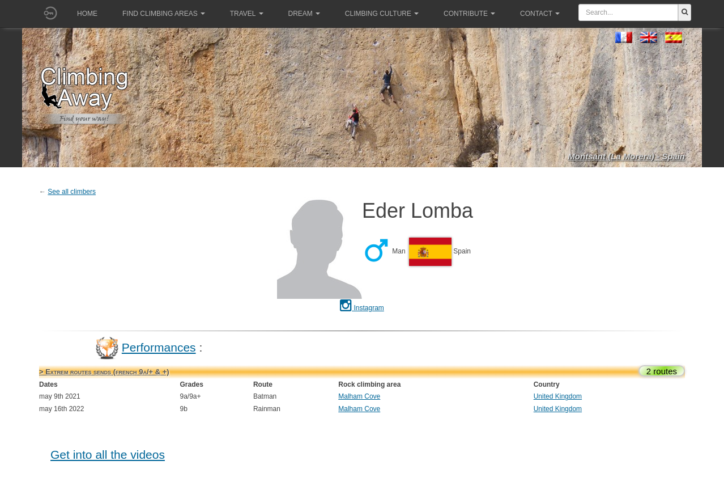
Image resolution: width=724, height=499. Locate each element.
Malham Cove (359, 396)
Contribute (469, 14)
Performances (159, 347)
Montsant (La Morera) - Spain (626, 156)
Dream (304, 14)
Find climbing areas (163, 14)
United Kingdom (558, 396)
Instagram (362, 308)
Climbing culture (382, 14)
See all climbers (72, 192)
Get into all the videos (107, 454)
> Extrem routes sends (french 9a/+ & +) (104, 371)
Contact (540, 14)
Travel (246, 14)
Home (87, 14)
